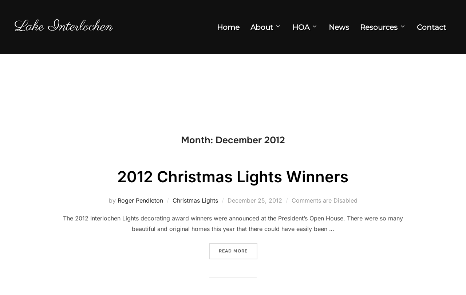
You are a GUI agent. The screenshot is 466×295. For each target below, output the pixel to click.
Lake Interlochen (64, 27)
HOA (305, 27)
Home (228, 27)
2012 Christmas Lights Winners (232, 176)
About (265, 27)
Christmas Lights (195, 200)
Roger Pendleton (140, 200)
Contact (431, 27)
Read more (238, 250)
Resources (383, 27)
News (339, 27)
